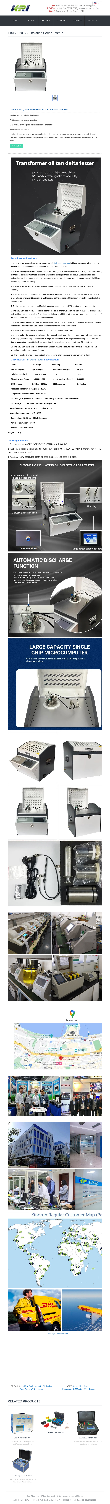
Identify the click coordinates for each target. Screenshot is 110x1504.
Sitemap (80, 1496)
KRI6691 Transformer (55, 1432)
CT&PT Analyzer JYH (22, 1438)
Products (46, 21)
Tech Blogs (77, 21)
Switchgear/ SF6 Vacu (23, 1476)
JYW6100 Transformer (88, 1438)
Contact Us (92, 21)
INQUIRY (16, 146)
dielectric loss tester (62, 263)
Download (61, 21)
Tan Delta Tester (34, 359)
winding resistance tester (58, 1334)
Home (15, 21)
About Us (31, 21)
